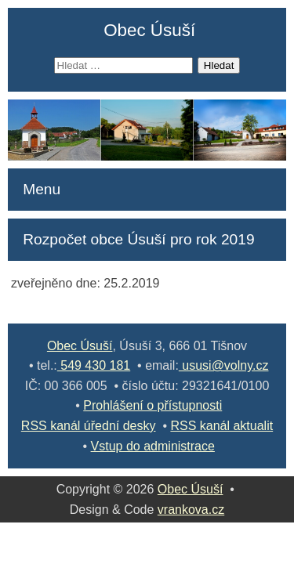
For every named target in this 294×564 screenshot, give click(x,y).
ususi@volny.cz (224, 365)
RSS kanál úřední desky (88, 425)
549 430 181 (93, 365)
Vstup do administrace (153, 446)
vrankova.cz (191, 509)
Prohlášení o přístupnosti (152, 405)
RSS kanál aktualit (221, 425)
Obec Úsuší (149, 30)
